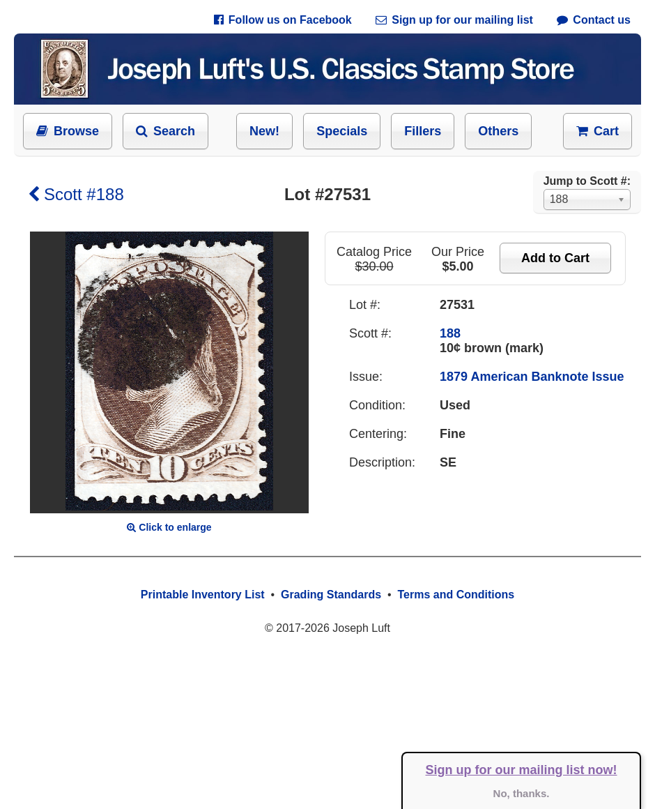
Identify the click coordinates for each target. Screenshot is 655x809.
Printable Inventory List (203, 594)
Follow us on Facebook (283, 20)
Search (165, 131)
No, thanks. (521, 793)
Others (498, 131)
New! (264, 131)
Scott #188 (76, 194)
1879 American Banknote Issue (532, 377)
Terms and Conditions (455, 594)
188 (450, 333)
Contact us (594, 20)
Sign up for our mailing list (454, 20)
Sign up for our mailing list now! (521, 770)
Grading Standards (331, 594)
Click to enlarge (169, 527)
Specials (341, 131)
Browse (67, 131)
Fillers (422, 131)
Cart (597, 131)
